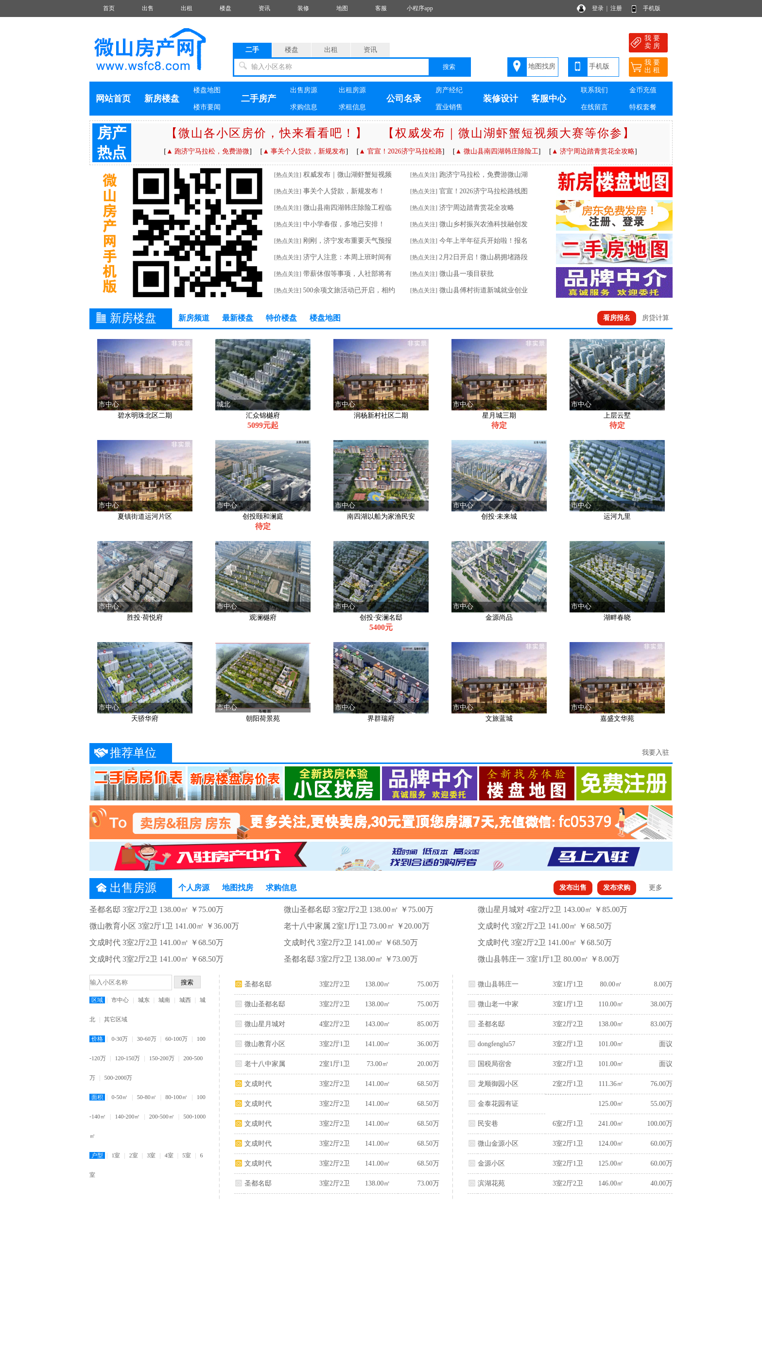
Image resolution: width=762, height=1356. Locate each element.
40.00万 (661, 1183)
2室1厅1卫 (334, 1064)
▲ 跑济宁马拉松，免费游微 (207, 151)
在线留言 (594, 107)
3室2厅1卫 (334, 1044)
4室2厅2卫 (334, 1024)
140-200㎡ (127, 1116)
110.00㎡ (610, 1004)
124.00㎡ (611, 1143)
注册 (616, 8)
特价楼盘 (281, 318)
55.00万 (661, 1103)
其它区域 (115, 1019)
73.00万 (428, 1183)
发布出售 (573, 887)
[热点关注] (287, 174)
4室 (169, 1155)
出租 (186, 8)
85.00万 (428, 1024)
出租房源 (352, 90)
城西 (185, 1000)
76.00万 (661, 1083)
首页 (109, 8)
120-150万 (127, 1058)
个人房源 (193, 887)
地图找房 (541, 66)
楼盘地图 (207, 90)
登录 (598, 8)
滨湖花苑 (491, 1183)
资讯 (264, 8)
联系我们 (594, 90)
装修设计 (500, 98)
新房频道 (193, 318)
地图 (342, 8)
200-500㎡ (161, 1116)
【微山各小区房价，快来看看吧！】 (267, 133)
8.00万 (663, 984)
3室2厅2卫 (334, 984)
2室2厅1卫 (568, 1083)
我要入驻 (655, 752)
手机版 (651, 8)
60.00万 (661, 1143)
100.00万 (660, 1123)
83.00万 (661, 1024)
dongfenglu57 (497, 1044)
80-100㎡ (176, 1097)
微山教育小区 (264, 1044)
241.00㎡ (611, 1123)
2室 (133, 1155)
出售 (148, 8)
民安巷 (488, 1123)
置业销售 (449, 107)
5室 (186, 1155)
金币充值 (643, 90)
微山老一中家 (498, 1004)
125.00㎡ (611, 1103)
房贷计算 (655, 318)
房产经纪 (449, 90)
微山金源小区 (498, 1143)
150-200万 (161, 1058)
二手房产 (258, 98)
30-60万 (146, 1038)
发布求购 (616, 887)
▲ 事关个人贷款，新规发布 (304, 151)
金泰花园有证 (498, 1103)
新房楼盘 (161, 98)
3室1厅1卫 (568, 984)
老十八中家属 (264, 1064)
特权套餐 (643, 107)
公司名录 (403, 98)
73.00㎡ (377, 1064)
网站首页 (113, 98)
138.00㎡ (378, 984)
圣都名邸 (258, 984)
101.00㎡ (611, 1044)
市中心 (120, 1000)
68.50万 (428, 1083)
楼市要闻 (207, 107)
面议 (666, 1044)
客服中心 (548, 98)
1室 (115, 1155)
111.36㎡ (610, 1083)
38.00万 (661, 1004)
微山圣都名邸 (264, 1004)
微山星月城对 (264, 1024)
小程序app (420, 8)
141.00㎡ (378, 1044)
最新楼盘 (237, 318)
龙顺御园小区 (498, 1083)
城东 (144, 1000)
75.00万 (428, 984)
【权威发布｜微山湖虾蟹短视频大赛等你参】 (508, 133)
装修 (303, 8)
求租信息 (352, 107)
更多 (655, 887)
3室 (151, 1155)
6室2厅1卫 (568, 1123)
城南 (164, 1000)
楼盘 (225, 8)
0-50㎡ (119, 1097)
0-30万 (119, 1038)
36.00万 (428, 1044)
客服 (381, 8)
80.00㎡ (611, 984)
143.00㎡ (378, 1024)
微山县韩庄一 (498, 984)
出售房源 (303, 90)
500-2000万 (118, 1077)
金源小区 (491, 1163)
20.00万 (428, 1064)
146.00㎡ (611, 1183)
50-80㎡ (146, 1097)
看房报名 (616, 318)
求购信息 (303, 107)
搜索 (449, 66)
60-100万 (176, 1038)
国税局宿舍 (495, 1064)
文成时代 (258, 1083)
